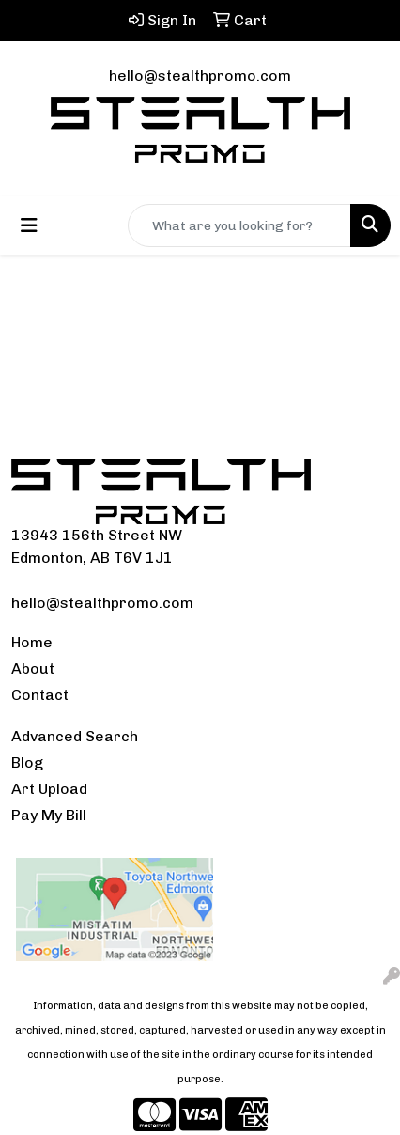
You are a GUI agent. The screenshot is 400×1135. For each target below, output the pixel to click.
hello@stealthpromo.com (200, 76)
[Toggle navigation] (29, 225)
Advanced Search (74, 736)
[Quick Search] (239, 225)
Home (32, 642)
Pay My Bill (48, 815)
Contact (40, 695)
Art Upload (49, 789)
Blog (27, 762)
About (32, 668)
